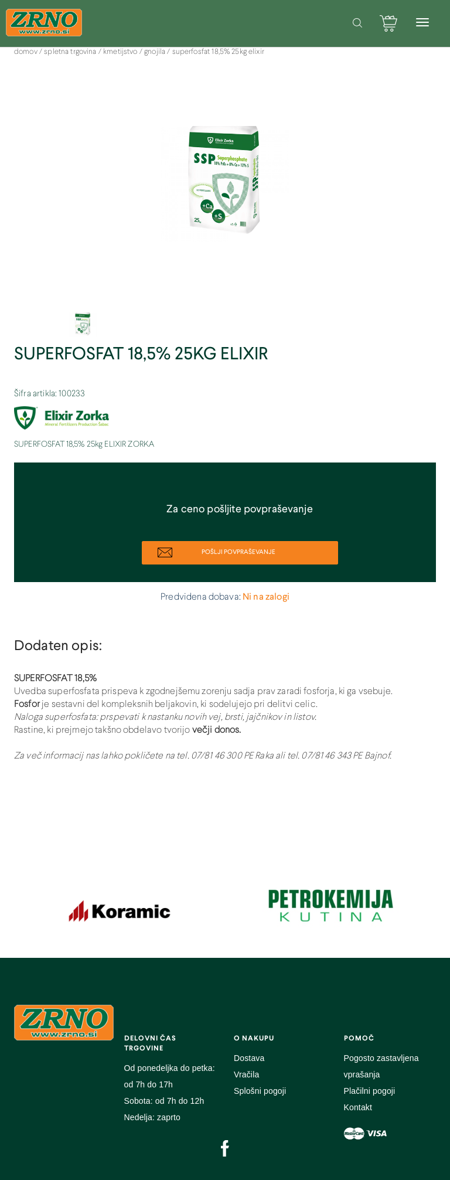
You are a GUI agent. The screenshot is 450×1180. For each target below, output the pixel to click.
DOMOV (26, 52)
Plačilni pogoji (370, 1091)
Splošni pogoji (260, 1091)
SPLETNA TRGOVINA (71, 52)
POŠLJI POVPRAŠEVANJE (216, 552)
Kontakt (358, 1107)
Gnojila (155, 52)
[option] (225, 190)
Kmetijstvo (121, 52)
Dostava (249, 1058)
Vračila (246, 1074)
